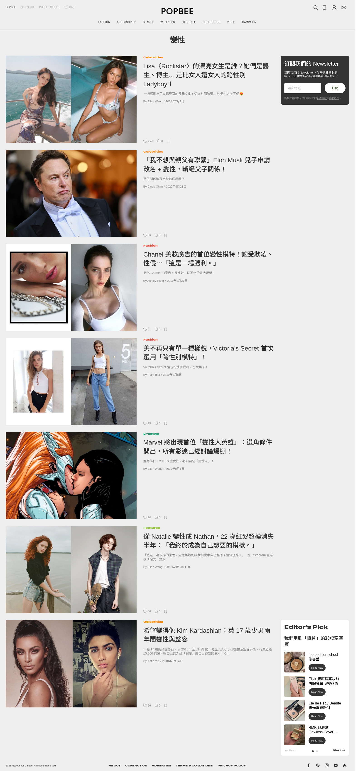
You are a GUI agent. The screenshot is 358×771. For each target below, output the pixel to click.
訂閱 (335, 88)
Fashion (150, 245)
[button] (313, 751)
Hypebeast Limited (22, 765)
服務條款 (322, 98)
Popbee (11, 7)
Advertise (161, 765)
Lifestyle (151, 433)
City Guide (27, 7)
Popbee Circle (49, 7)
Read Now (317, 667)
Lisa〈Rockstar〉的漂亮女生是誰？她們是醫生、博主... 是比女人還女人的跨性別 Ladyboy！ (206, 75)
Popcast (70, 7)
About (115, 765)
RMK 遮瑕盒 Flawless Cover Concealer (321, 732)
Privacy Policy (232, 765)
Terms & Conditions (194, 765)
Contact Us (136, 765)
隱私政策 (334, 98)
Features (151, 527)
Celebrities (153, 57)
